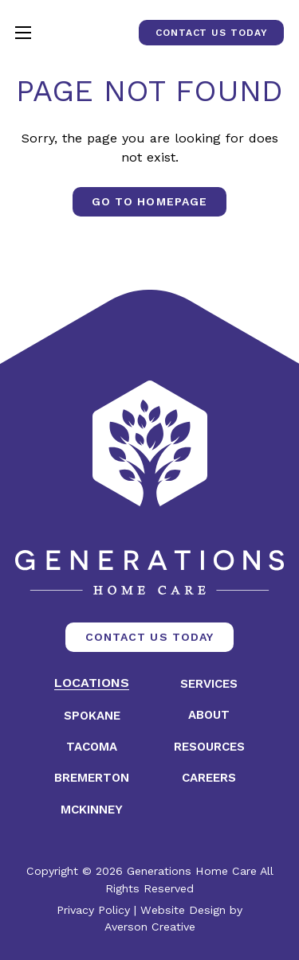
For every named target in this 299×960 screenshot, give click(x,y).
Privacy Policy (93, 909)
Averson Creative (149, 926)
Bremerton (91, 778)
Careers (209, 778)
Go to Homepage (149, 201)
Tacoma (91, 747)
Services (209, 684)
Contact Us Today (211, 32)
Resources (209, 747)
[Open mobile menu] (23, 32)
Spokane (92, 716)
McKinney (92, 810)
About (209, 715)
